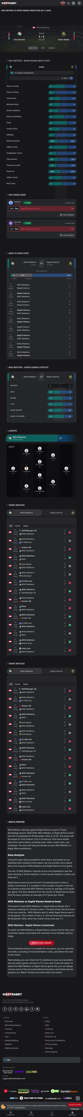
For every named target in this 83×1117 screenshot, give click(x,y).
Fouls (9, 122)
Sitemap (49, 1048)
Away (25, 526)
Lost (12, 404)
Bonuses (9, 1021)
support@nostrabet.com (14, 1078)
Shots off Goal (13, 92)
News (47, 1021)
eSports (8, 1044)
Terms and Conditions (55, 1040)
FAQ (47, 1025)
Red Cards (11, 183)
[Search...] (68, 3)
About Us (49, 1033)
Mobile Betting (11, 1040)
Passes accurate (13, 165)
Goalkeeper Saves (14, 153)
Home (17, 526)
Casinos (8, 1029)
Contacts (49, 1029)
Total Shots (11, 98)
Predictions (10, 1113)
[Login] (73, 3)
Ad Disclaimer (51, 1052)
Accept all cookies (75, 1105)
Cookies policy (20, 1107)
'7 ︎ (12, 73)
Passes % (10, 171)
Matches (31, 1113)
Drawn (13, 398)
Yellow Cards (12, 147)
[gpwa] (23, 1091)
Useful (51, 1113)
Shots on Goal (13, 86)
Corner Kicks (12, 128)
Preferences (75, 1109)
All (11, 526)
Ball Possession (13, 141)
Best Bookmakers (13, 1025)
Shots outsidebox (14, 116)
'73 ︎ (71, 78)
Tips (7, 1036)
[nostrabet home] (12, 994)
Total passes (12, 159)
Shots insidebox (13, 110)
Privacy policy (51, 1044)
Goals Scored (16, 410)
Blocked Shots (13, 104)
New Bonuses (72, 1113)
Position (13, 385)
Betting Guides (12, 1048)
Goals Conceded (17, 416)
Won (12, 392)
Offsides (10, 134)
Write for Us (50, 1036)
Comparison (10, 1033)
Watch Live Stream (41, 942)
